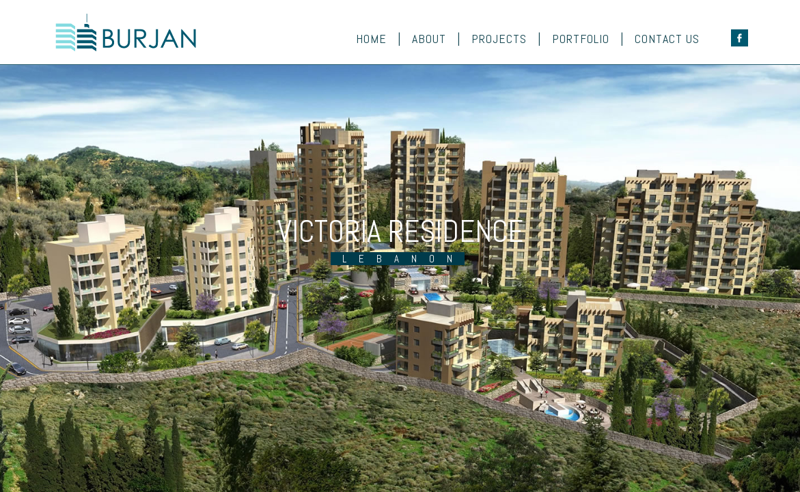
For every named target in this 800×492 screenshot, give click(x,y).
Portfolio (580, 38)
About (429, 38)
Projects (499, 38)
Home (371, 38)
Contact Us (667, 38)
